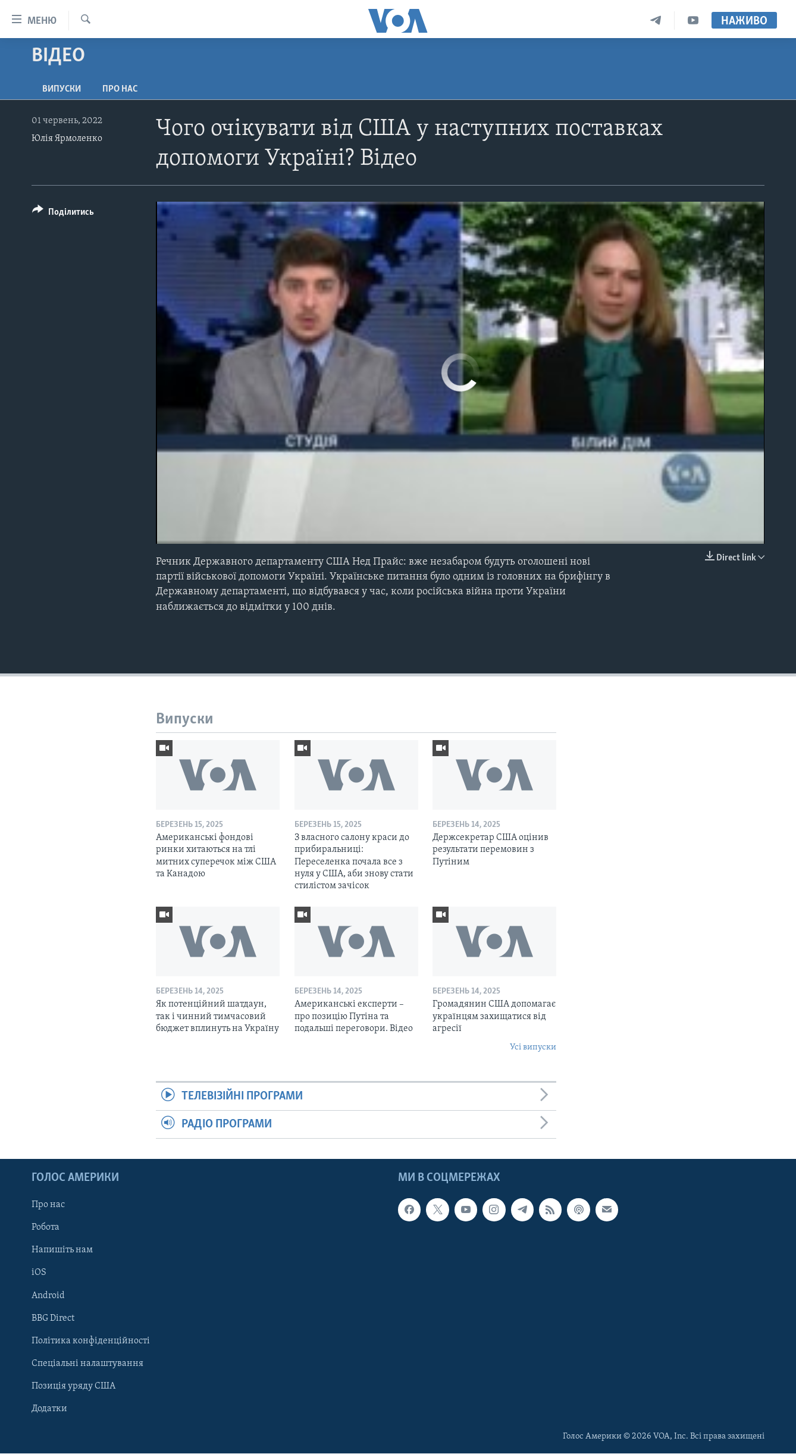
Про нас (119, 89)
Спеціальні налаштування (87, 1363)
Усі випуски (533, 1047)
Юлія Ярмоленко (67, 138)
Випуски (61, 89)
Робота (45, 1228)
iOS (39, 1273)
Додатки (49, 1409)
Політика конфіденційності (91, 1341)
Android (48, 1296)
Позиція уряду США (73, 1386)
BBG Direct (53, 1318)
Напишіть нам (62, 1250)
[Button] (63, 214)
